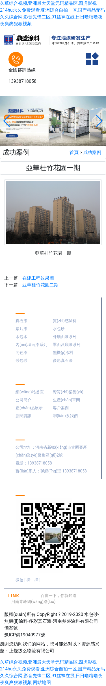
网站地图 (42, 682)
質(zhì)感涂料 (65, 320)
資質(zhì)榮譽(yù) (68, 392)
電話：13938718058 (34, 463)
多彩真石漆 (63, 360)
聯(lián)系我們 (65, 415)
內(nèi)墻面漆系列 (31, 344)
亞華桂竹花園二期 (40, 285)
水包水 (21, 336)
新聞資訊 (23, 415)
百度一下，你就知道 (58, 595)
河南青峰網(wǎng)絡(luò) (33, 601)
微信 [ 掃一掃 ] (28, 580)
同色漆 (21, 352)
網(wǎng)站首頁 (30, 392)
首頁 (74, 152)
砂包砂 (21, 360)
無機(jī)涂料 (63, 352)
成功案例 (92, 152)
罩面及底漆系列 (67, 344)
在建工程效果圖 (38, 278)
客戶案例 (61, 408)
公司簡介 (23, 400)
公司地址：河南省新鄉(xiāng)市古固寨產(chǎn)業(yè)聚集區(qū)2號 (51, 451)
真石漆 (21, 320)
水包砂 (59, 328)
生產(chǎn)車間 (66, 400)
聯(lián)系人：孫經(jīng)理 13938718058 (51, 471)
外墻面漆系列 (65, 336)
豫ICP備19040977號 (24, 635)
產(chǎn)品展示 (29, 408)
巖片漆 (21, 328)
